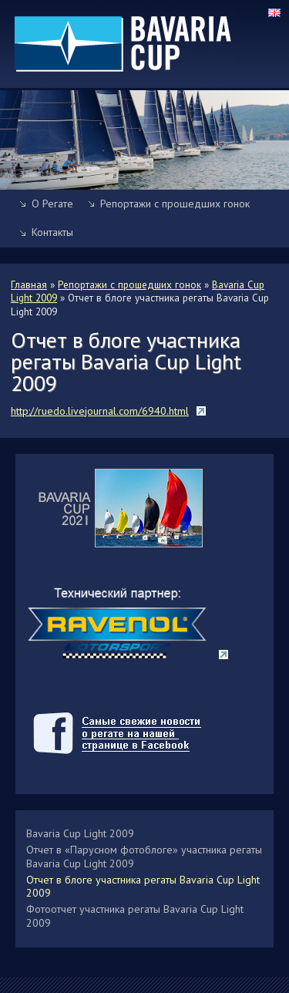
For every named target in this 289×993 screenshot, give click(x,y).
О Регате (52, 203)
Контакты (52, 232)
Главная (29, 284)
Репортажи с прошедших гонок (175, 203)
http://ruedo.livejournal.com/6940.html (100, 411)
